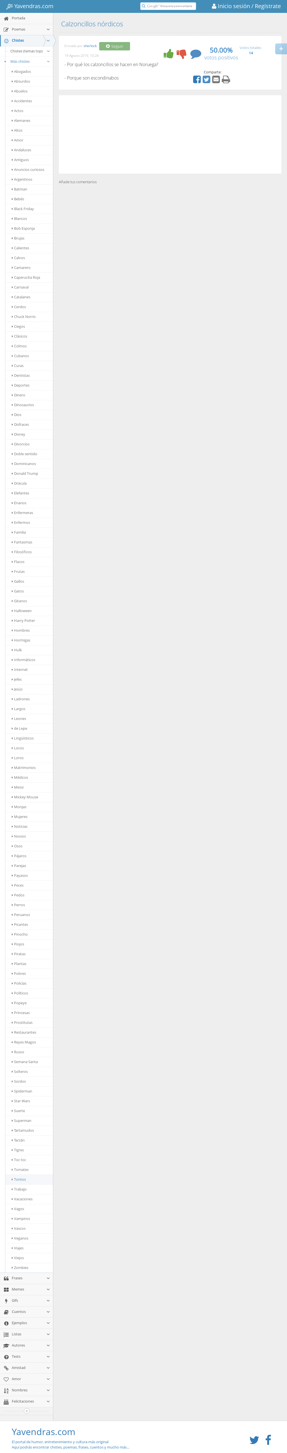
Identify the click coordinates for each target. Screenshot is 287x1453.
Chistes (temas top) (30, 51)
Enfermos (21, 522)
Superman (21, 1120)
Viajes (18, 1247)
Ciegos (18, 326)
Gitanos (19, 600)
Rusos (18, 1051)
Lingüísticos (23, 738)
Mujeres (19, 816)
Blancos (19, 218)
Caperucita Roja (26, 277)
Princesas (21, 1012)
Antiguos (20, 159)
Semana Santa (25, 1061)
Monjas (19, 806)
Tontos (19, 1179)
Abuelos (19, 91)
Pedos (18, 895)
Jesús (17, 689)
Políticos (20, 993)
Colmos (19, 345)
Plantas (19, 963)
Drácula (19, 483)
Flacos (18, 561)
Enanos (19, 502)
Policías (19, 983)
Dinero (18, 394)
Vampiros (21, 1218)
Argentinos (22, 179)
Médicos (20, 777)
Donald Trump (25, 473)
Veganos (20, 1238)
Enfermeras (22, 512)
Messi (18, 787)
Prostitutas (22, 1022)
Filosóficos (22, 551)
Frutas (18, 571)
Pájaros (19, 855)
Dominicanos (24, 463)
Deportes (20, 385)
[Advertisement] (170, 134)
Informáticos (23, 659)
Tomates (20, 1169)
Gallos (18, 581)
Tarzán (18, 1140)
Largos (18, 708)
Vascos (19, 1228)
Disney (18, 434)
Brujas (18, 238)
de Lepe (19, 728)
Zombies (20, 1267)
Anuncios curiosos (28, 169)
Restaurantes (24, 1032)
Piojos (18, 944)
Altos (17, 130)
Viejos (18, 1257)
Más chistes (26, 61)
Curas (18, 365)
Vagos (18, 1208)
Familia (19, 532)
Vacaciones (22, 1198)
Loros (18, 757)
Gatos (18, 591)
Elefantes (20, 493)
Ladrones (21, 698)
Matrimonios (24, 767)
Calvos (18, 257)
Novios (19, 836)
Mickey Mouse (25, 796)
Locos (18, 747)
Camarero (21, 267)
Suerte (18, 1110)
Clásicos (19, 336)
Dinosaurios (23, 404)
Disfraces (20, 424)
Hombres (21, 630)
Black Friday (23, 208)
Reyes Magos (24, 1042)
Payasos (20, 875)
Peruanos (21, 914)
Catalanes (21, 296)
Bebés (18, 198)
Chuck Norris (24, 316)
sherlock (90, 46)
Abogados (21, 71)
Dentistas (21, 375)
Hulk (17, 649)
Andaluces (21, 149)
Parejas (19, 865)
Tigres (18, 1149)
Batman (19, 189)
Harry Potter (23, 620)
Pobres (19, 973)
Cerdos (19, 306)
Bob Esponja (23, 228)
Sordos (19, 1081)
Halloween (22, 610)
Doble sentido (24, 453)
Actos (17, 110)
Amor (17, 140)
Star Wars (21, 1100)
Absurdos (21, 81)
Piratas (19, 953)
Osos (17, 845)
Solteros (20, 1071)
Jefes (17, 679)
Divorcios (20, 444)
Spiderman (22, 1091)
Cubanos (20, 355)
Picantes (20, 924)
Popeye (19, 1002)
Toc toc (19, 1159)
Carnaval (20, 287)
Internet (20, 669)
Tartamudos (23, 1130)
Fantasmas (22, 542)
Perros (18, 904)
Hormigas (21, 640)
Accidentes (22, 100)
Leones (19, 718)
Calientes (20, 247)
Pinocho (20, 934)
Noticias (19, 826)
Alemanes (21, 120)
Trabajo (19, 1189)
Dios (16, 414)
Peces (18, 885)
